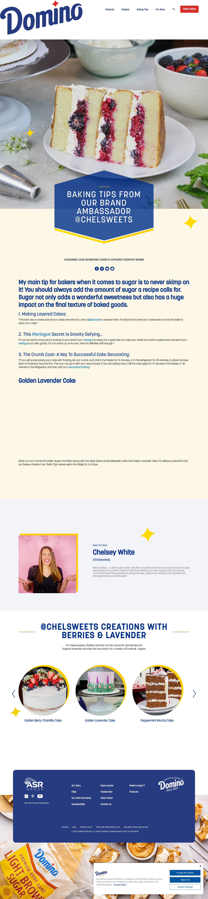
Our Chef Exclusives (81, 798)
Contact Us (106, 804)
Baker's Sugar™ (137, 786)
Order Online (107, 798)
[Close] (200, 866)
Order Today (189, 9)
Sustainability (78, 804)
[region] (148, 878)
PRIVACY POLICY (86, 827)
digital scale (93, 320)
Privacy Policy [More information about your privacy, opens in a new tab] (120, 884)
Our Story (160, 10)
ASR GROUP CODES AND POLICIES (136, 827)
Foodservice (106, 792)
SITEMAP (65, 827)
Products (109, 10)
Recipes (125, 10)
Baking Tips (142, 10)
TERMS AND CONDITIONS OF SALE (108, 827)
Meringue (41, 334)
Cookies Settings (185, 887)
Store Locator (107, 786)
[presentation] (14, 694)
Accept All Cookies (185, 872)
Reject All (185, 879)
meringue (88, 340)
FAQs (74, 792)
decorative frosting (78, 367)
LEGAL (74, 827)
